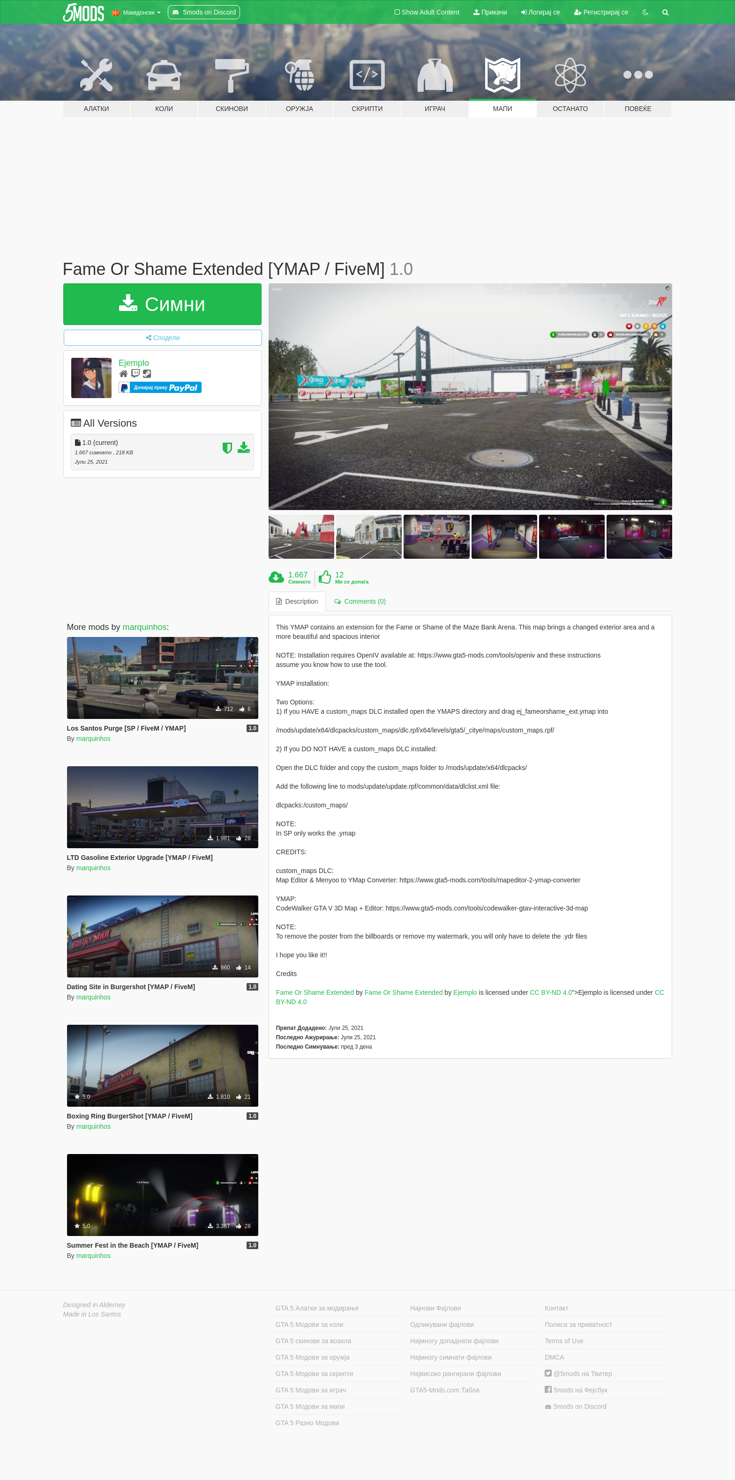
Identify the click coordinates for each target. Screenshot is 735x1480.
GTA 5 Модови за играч (311, 1390)
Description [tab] (297, 601)
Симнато (299, 582)
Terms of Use (564, 1341)
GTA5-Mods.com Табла (445, 1390)
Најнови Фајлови (435, 1308)
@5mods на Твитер (578, 1373)
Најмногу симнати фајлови (451, 1357)
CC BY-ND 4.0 (551, 992)
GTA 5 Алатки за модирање (317, 1308)
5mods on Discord (576, 1407)
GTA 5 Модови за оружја (313, 1357)
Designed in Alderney (94, 1305)
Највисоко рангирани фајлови (455, 1373)
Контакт (556, 1308)
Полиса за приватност (578, 1324)
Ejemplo (134, 363)
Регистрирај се (601, 12)
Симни (162, 304)
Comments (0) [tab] (360, 601)
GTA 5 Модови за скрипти (314, 1373)
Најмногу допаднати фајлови (454, 1341)
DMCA (554, 1357)
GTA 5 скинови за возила (313, 1341)
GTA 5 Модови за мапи (310, 1406)
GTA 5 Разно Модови (307, 1423)
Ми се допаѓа (351, 582)
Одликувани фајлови (442, 1324)
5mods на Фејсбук (576, 1390)
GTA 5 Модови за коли (310, 1324)
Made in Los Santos (92, 1314)
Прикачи (490, 12)
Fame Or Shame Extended (315, 992)
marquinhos (145, 627)
